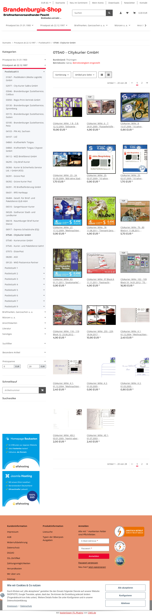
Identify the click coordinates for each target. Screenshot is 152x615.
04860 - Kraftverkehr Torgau (20, 142)
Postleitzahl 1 (11, 268)
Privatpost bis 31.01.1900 (14, 59)
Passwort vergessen (88, 562)
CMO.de (92, 612)
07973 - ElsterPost (15, 251)
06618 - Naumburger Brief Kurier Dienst (22, 222)
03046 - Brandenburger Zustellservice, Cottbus (25, 93)
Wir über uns (13, 573)
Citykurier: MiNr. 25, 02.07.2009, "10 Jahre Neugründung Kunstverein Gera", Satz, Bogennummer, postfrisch (134, 177)
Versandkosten (14, 568)
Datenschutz (26, 606)
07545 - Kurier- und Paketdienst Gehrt (25, 246)
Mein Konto (98, 2)
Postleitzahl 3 (11, 279)
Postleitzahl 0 (12, 71)
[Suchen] (89, 13)
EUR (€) (44, 2)
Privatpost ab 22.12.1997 (14, 65)
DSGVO (10, 552)
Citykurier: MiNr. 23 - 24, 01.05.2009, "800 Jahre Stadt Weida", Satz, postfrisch (67, 177)
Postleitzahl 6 (11, 295)
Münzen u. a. (8, 317)
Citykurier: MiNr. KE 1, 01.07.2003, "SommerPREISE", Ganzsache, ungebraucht (99, 437)
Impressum (12, 606)
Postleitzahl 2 (11, 273)
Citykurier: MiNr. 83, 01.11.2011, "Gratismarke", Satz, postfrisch (66, 281)
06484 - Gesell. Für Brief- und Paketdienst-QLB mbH (20, 200)
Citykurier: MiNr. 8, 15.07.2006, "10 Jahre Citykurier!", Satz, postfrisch (134, 125)
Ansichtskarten (9, 323)
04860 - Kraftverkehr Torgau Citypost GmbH (24, 149)
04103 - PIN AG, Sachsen (18, 131)
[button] (120, 13)
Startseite (60, 2)
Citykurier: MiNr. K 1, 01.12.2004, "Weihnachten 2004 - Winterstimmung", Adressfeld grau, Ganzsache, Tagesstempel (67, 385)
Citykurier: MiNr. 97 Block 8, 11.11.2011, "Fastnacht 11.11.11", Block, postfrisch (100, 281)
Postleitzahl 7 (11, 301)
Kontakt (143, 2)
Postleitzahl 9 (11, 306)
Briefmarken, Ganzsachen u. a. (17, 312)
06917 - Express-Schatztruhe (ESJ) (22, 229)
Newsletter (129, 2)
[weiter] (147, 82)
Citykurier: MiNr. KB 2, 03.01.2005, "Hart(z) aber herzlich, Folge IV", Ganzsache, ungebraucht (65, 437)
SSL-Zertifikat (13, 558)
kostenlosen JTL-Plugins (71, 612)
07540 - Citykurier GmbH (18, 235)
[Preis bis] (33, 366)
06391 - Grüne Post (15, 176)
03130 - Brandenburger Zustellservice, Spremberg (25, 107)
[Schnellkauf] (20, 390)
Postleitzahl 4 (11, 284)
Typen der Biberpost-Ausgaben (53, 539)
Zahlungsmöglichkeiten (18, 563)
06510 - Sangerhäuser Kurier (20, 206)
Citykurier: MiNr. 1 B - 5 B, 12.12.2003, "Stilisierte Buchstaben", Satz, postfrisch (66, 125)
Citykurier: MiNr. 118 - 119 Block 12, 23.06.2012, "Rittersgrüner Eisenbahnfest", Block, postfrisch (66, 333)
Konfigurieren (125, 595)
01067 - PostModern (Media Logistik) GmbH (24, 79)
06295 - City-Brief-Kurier (18, 161)
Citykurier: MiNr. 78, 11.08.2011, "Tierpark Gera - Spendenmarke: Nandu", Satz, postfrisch (101, 229)
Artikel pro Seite (83, 74)
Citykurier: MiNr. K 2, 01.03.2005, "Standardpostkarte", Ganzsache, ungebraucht (99, 385)
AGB (9, 537)
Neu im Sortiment (78, 2)
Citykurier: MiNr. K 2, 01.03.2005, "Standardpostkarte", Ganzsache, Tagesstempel (133, 385)
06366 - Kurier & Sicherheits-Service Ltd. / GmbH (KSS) (24, 169)
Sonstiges (7, 334)
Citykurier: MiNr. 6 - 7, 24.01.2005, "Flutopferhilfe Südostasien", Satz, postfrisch (100, 125)
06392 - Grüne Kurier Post (19, 181)
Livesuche (48, 531)
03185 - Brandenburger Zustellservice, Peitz (25, 124)
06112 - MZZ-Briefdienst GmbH (21, 156)
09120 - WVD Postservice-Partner (22, 262)
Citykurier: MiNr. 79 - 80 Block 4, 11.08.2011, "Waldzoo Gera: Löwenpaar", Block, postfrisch (135, 229)
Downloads (113, 2)
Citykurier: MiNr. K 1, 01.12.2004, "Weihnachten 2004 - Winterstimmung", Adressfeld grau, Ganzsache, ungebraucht (135, 333)
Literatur (6, 328)
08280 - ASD (12, 257)
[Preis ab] (8, 366)
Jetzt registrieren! (97, 567)
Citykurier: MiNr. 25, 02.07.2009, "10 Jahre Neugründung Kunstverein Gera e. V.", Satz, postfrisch (100, 177)
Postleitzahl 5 (11, 290)
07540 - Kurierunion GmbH (19, 240)
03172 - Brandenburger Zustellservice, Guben (25, 116)
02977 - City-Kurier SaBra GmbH (22, 85)
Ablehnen (125, 603)
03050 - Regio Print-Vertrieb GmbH (23, 99)
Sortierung (60, 74)
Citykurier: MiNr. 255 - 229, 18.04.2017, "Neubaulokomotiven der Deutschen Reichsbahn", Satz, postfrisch (100, 333)
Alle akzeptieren (125, 588)
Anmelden (94, 556)
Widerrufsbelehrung (17, 542)
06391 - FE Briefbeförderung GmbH (23, 187)
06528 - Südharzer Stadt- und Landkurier (20, 214)
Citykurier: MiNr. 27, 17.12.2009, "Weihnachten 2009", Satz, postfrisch (66, 229)
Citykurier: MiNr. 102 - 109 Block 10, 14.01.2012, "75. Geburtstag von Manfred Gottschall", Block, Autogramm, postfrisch (134, 281)
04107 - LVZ (11, 136)
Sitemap (11, 579)
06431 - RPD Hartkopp (17, 192)
